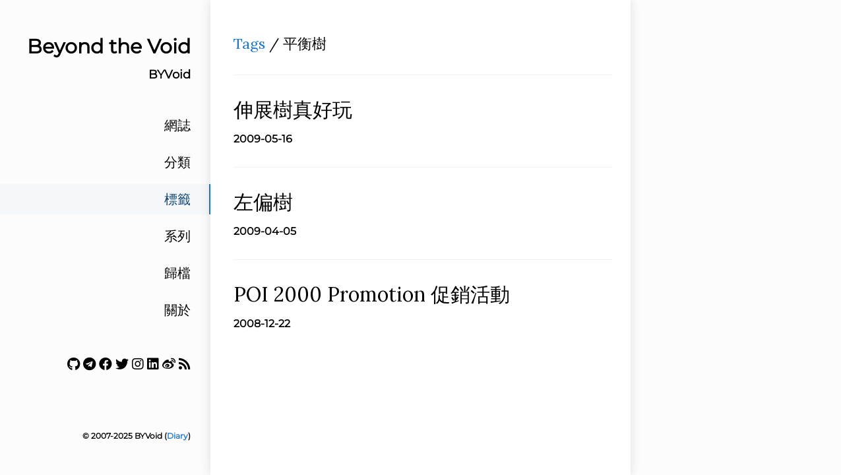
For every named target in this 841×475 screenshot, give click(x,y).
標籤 (177, 199)
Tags (249, 43)
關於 (177, 310)
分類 (177, 162)
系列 (177, 236)
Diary (177, 436)
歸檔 (177, 273)
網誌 (177, 125)
